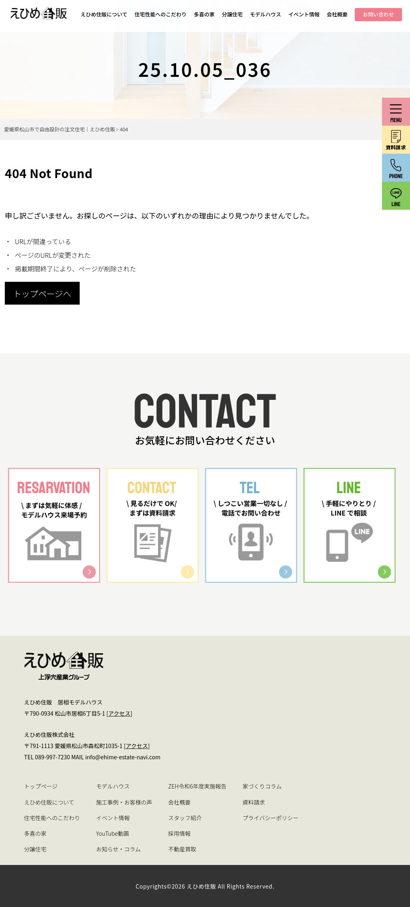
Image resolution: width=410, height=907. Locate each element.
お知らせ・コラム (118, 849)
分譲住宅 (232, 14)
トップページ (41, 786)
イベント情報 (304, 14)
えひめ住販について (103, 14)
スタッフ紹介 (185, 818)
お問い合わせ (378, 14)
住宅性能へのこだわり (161, 14)
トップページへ (42, 293)
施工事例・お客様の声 (124, 802)
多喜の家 (204, 14)
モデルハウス (265, 14)
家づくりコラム (262, 786)
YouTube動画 (112, 833)
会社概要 (337, 14)
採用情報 (179, 833)
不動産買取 (182, 849)
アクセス (119, 713)
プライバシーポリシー (271, 818)
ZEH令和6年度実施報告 (197, 786)
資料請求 (254, 802)
